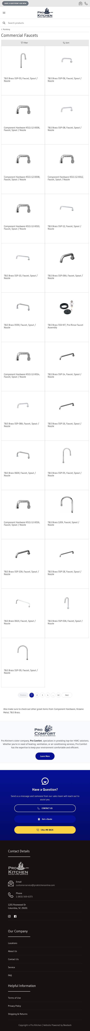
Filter (24, 42)
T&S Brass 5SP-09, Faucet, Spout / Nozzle (21, 671)
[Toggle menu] (4, 13)
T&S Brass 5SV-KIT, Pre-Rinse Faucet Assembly (65, 326)
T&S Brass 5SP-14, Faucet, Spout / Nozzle (64, 375)
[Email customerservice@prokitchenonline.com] (80, 3)
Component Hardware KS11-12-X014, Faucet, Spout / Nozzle (22, 375)
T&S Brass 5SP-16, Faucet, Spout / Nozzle (64, 424)
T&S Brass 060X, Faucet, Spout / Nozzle (20, 474)
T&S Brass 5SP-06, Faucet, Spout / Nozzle (65, 79)
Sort (66, 42)
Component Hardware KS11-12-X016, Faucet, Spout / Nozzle (22, 523)
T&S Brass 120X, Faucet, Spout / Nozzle (63, 523)
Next (67, 695)
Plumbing (6, 29)
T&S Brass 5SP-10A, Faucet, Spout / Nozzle (21, 572)
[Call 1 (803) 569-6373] (86, 3)
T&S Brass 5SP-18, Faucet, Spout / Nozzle (64, 572)
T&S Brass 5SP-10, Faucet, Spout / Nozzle (21, 276)
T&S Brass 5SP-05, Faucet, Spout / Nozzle (65, 474)
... (53, 695)
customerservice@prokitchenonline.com (35, 885)
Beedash (67, 1025)
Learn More (45, 756)
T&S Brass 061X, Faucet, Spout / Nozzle (20, 622)
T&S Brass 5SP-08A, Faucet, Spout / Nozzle (21, 424)
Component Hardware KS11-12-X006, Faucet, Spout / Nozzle (22, 128)
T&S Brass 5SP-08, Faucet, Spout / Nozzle (65, 128)
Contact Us (45, 808)
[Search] (45, 23)
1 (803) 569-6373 (24, 896)
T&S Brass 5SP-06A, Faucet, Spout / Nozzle (65, 276)
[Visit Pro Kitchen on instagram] (9, 916)
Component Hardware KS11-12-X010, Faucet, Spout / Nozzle (22, 227)
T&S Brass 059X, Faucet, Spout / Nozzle (20, 326)
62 (58, 695)
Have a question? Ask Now (15, 3)
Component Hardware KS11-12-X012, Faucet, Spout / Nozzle (66, 178)
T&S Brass (15, 712)
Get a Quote (45, 819)
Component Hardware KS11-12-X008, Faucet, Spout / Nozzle (22, 178)
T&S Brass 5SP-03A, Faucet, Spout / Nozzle (65, 622)
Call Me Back (45, 830)
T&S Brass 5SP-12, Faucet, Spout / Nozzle (64, 227)
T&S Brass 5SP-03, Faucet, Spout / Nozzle (21, 79)
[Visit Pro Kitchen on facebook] (15, 916)
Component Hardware (64, 709)
